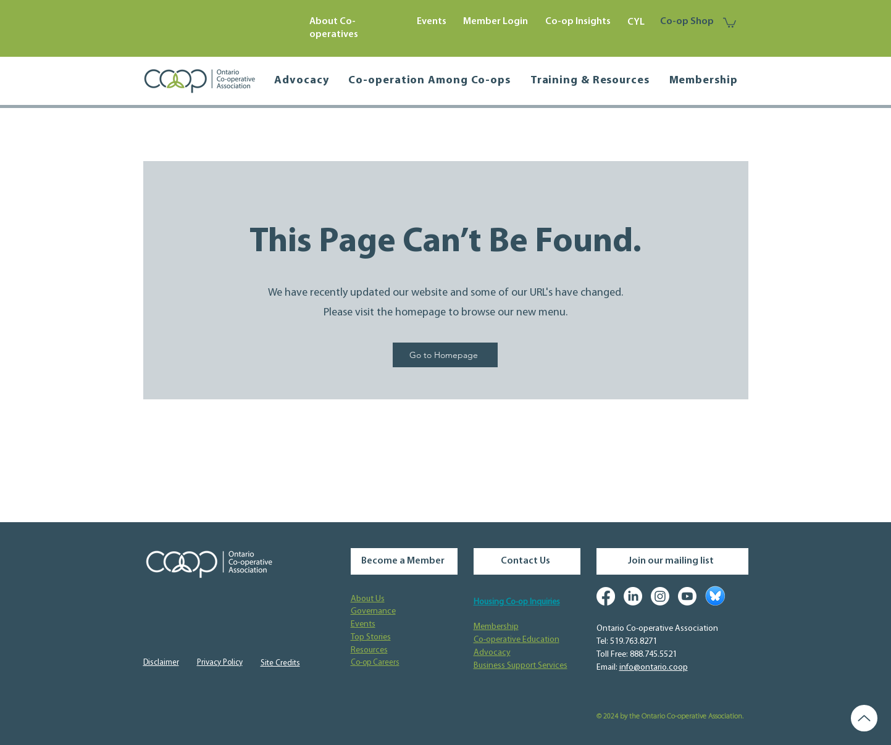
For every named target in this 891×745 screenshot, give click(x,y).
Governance (373, 611)
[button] (729, 22)
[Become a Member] (404, 561)
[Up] (864, 718)
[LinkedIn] (633, 596)
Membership (496, 626)
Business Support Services (520, 665)
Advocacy (492, 652)
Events (363, 624)
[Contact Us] (527, 561)
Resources (369, 650)
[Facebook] (605, 596)
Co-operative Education (516, 639)
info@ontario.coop (653, 667)
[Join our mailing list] (672, 561)
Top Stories (371, 637)
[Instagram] (660, 596)
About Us (368, 599)
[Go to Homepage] (445, 355)
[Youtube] (687, 596)
